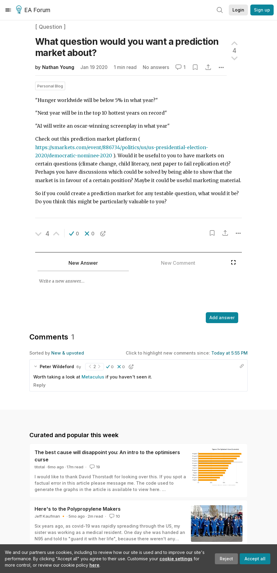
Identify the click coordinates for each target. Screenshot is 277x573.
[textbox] (131, 292)
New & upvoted (67, 352)
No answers (156, 67)
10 (114, 516)
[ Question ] (50, 27)
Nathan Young (58, 67)
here (94, 565)
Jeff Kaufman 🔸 (50, 516)
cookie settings (175, 558)
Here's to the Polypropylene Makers (78, 509)
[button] (74, 233)
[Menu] (8, 10)
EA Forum (34, 10)
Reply (39, 385)
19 (94, 467)
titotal (40, 466)
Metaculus (93, 376)
